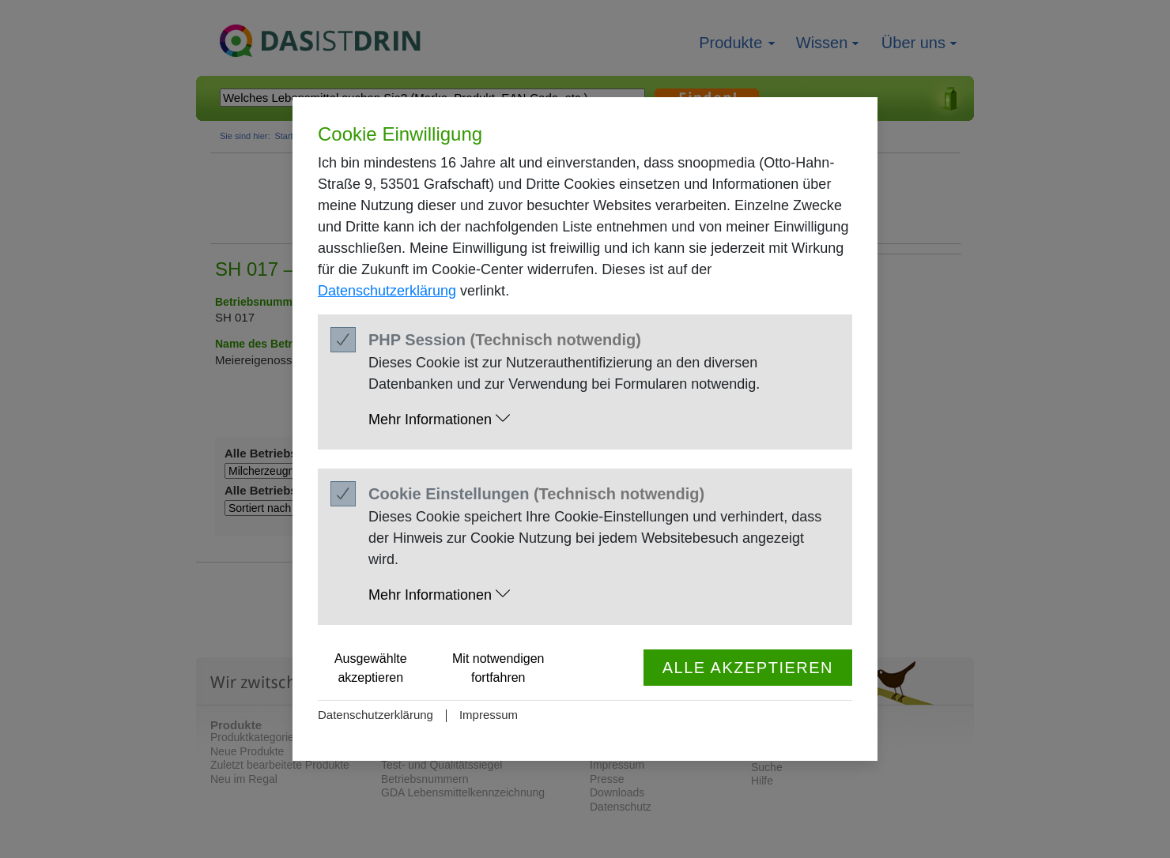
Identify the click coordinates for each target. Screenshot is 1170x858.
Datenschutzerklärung (387, 291)
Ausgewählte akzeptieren (370, 668)
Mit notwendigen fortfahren (498, 668)
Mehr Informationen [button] (439, 419)
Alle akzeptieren (747, 667)
